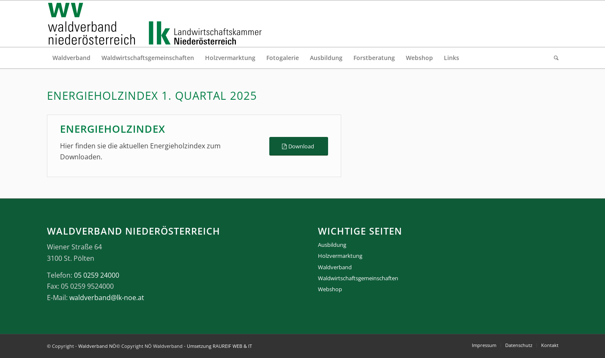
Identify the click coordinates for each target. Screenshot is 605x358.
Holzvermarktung (340, 256)
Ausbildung (332, 245)
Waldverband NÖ (97, 346)
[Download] (298, 146)
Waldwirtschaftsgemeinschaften (358, 278)
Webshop (330, 289)
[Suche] (553, 57)
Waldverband (335, 267)
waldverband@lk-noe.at (106, 297)
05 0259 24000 (96, 275)
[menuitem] (71, 57)
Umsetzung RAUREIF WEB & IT (219, 346)
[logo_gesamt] (156, 23)
